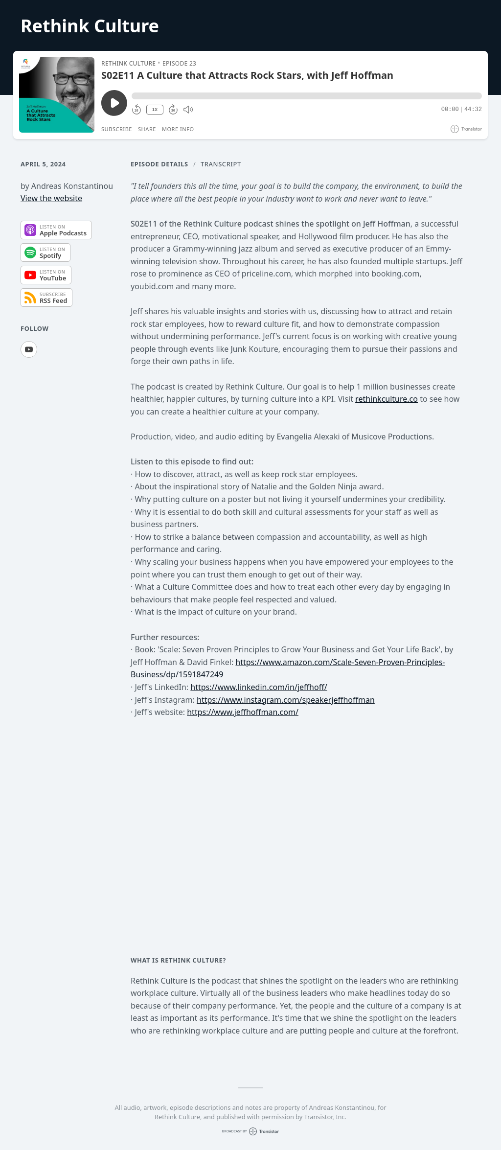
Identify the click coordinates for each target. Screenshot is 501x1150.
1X (155, 110)
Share (147, 129)
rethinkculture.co (386, 398)
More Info (178, 129)
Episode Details (159, 164)
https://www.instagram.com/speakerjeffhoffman (286, 699)
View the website (51, 198)
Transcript (221, 164)
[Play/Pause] (56, 95)
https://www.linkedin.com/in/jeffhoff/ (258, 687)
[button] (307, 95)
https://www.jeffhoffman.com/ (242, 712)
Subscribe (116, 129)
